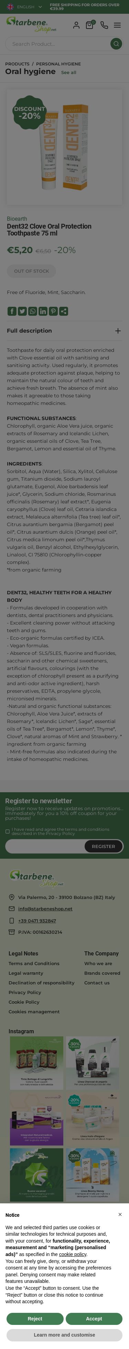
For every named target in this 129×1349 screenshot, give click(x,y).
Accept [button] (94, 1318)
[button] (120, 1214)
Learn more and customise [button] (64, 1335)
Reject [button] (35, 1318)
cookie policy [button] (72, 1254)
